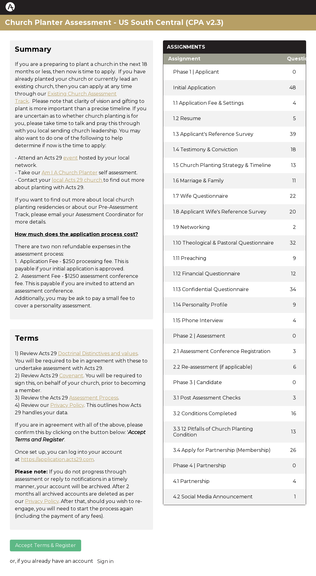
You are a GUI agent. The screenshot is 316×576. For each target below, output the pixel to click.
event (70, 158)
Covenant (71, 376)
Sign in (105, 561)
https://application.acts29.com (57, 459)
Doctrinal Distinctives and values (98, 353)
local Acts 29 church (77, 180)
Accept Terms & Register (45, 545)
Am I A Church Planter (70, 173)
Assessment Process (93, 398)
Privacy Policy (67, 405)
